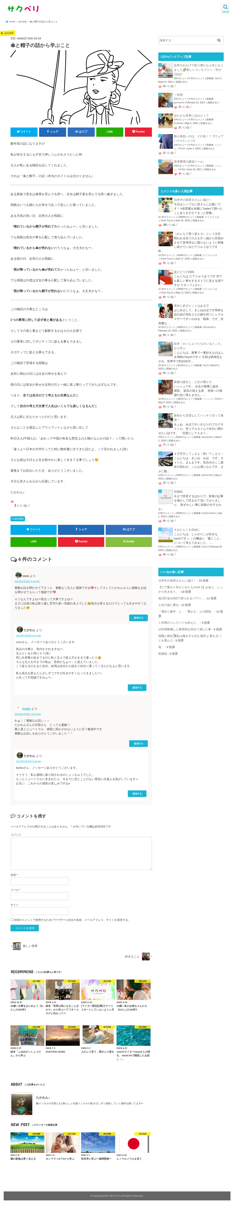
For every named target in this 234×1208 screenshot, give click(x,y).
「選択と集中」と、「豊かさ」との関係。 (186, 604)
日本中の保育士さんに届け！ (193, 197)
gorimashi (179, 101)
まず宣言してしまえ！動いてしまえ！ (198, 448)
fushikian (178, 121)
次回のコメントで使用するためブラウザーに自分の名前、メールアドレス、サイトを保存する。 (72, 921)
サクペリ (115, 1197)
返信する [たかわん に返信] (137, 688)
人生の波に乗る (168, 598)
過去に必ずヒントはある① (191, 301)
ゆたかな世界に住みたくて (191, 114)
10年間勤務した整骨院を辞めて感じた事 (184, 621)
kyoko (26, 710)
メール (15, 891)
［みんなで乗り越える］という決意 (197, 230)
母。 (161, 639)
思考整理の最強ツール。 (190, 159)
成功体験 (19, 518)
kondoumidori (209, 506)
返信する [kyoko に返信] (138, 745)
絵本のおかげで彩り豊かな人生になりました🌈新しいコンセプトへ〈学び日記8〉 (198, 69)
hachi (217, 77)
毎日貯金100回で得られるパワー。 (181, 591)
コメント (16, 835)
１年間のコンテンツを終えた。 (178, 615)
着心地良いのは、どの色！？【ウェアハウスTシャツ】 (198, 137)
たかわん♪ (43, 1098)
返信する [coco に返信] (138, 619)
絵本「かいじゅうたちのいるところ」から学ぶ (198, 341)
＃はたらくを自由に (187, 523)
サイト (15, 906)
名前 (14, 876)
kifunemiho (208, 322)
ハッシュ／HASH (212, 393)
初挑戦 (178, 485)
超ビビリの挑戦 (184, 268)
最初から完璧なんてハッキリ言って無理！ (198, 412)
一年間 (178, 94)
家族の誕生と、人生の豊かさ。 (194, 377)
